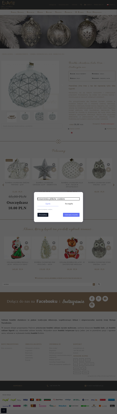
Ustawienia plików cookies (50, 198)
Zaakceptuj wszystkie (72, 214)
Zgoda (47, 204)
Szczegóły (70, 204)
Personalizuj (42, 214)
